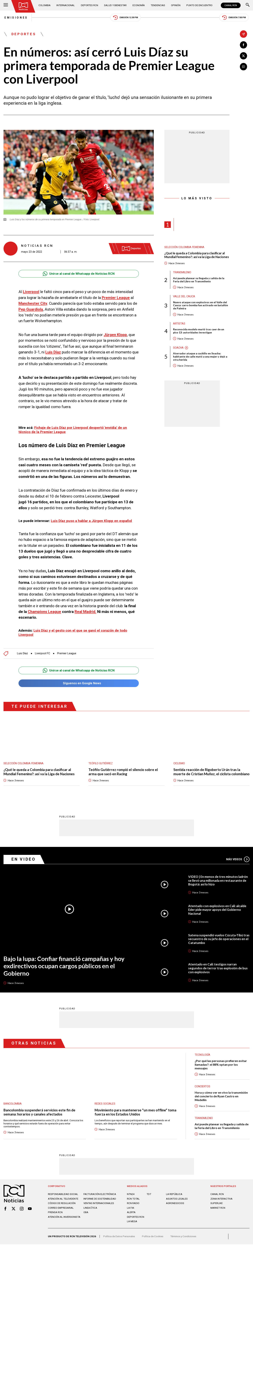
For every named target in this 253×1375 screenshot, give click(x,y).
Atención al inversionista (64, 1221)
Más (237, 863)
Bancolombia (13, 1107)
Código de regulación (62, 1207)
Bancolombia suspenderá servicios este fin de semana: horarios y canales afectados (40, 1116)
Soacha (178, 348)
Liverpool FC (43, 653)
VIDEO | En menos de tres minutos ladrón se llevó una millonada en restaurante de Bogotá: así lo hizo (218, 884)
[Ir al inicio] (23, 6)
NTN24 (131, 1198)
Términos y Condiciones (183, 1241)
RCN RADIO (133, 1207)
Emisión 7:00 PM (234, 17)
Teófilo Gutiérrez (100, 763)
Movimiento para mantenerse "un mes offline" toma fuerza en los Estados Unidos (131, 1116)
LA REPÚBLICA (174, 1198)
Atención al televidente (63, 1203)
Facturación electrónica (99, 1198)
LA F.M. (131, 1212)
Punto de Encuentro (199, 5)
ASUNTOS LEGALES (177, 1203)
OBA (85, 1217)
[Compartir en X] (243, 56)
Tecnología (203, 1058)
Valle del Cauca (184, 296)
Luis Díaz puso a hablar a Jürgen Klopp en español (91, 521)
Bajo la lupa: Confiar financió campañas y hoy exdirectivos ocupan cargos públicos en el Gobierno (64, 970)
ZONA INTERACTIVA (221, 1203)
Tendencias (157, 5)
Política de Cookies (152, 1241)
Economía (138, 5)
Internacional (66, 5)
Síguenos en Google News (78, 682)
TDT (149, 1198)
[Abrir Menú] (6, 5)
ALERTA (131, 1217)
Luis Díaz (22, 653)
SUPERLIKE (216, 1207)
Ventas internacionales (98, 1207)
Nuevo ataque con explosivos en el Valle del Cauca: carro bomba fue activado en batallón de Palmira (201, 306)
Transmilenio (182, 272)
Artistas (179, 324)
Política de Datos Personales (119, 1241)
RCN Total (133, 1203)
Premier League (67, 653)
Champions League (45, 611)
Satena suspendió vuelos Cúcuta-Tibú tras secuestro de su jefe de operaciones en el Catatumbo (218, 943)
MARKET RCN (217, 1212)
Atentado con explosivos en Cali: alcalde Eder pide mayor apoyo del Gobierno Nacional (217, 914)
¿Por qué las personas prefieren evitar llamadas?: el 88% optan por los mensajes (221, 1068)
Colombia (45, 5)
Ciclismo (179, 763)
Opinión (175, 5)
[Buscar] (247, 5)
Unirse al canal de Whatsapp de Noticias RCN (79, 274)
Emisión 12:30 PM (125, 17)
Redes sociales (105, 1107)
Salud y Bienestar (115, 5)
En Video (23, 863)
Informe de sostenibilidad (99, 1203)
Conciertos (203, 1090)
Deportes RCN (89, 5)
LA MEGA (132, 1226)
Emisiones (16, 17)
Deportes (23, 34)
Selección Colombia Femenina (184, 247)
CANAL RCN (230, 5)
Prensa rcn (55, 1217)
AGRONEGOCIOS (175, 1207)
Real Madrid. (86, 611)
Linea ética (90, 1212)
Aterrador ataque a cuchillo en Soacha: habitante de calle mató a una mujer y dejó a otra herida (200, 357)
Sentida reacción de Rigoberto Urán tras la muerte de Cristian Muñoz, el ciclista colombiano (207, 773)
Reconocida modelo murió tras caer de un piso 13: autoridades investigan (199, 332)
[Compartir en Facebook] (243, 45)
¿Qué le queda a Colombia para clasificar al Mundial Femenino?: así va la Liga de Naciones (196, 255)
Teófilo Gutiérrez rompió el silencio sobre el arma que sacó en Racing (123, 771)
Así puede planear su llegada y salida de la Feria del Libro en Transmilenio (199, 280)
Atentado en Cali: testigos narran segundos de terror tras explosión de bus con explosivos (218, 972)
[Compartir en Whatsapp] (243, 67)
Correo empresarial (61, 1212)
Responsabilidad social (63, 1198)
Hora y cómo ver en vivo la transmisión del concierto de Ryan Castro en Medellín (221, 1100)
